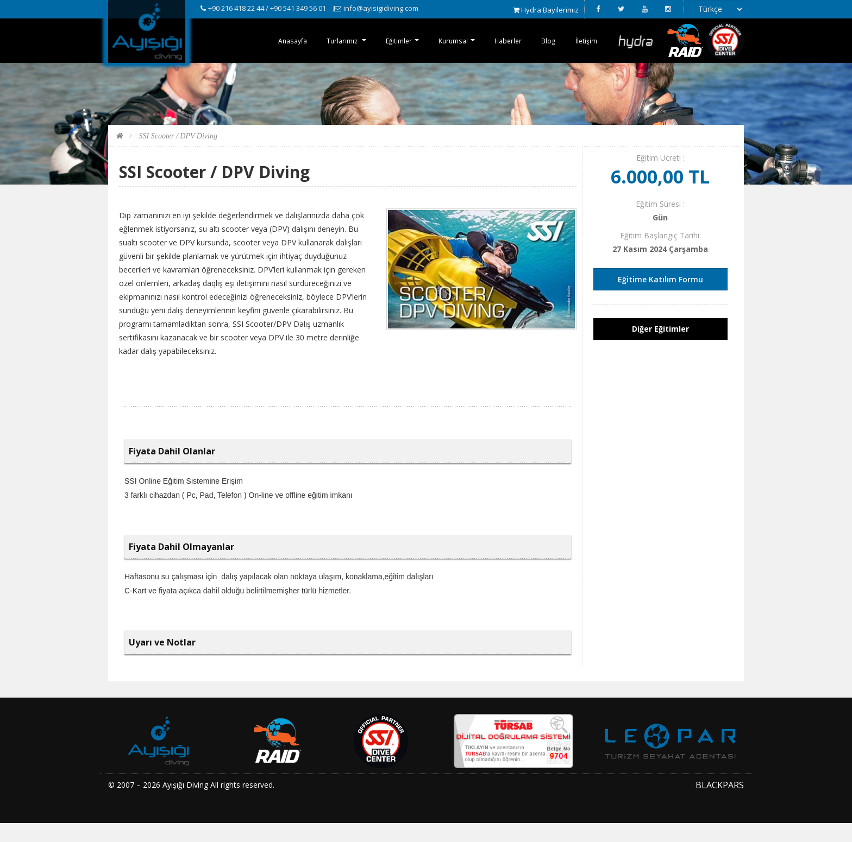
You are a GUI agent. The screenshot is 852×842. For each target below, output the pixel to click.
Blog (544, 40)
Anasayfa (270, 40)
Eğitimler (385, 40)
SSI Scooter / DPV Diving (177, 154)
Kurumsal (443, 40)
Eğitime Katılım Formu (660, 298)
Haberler (502, 40)
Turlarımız (324, 40)
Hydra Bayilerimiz (546, 10)
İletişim (584, 40)
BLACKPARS (720, 803)
